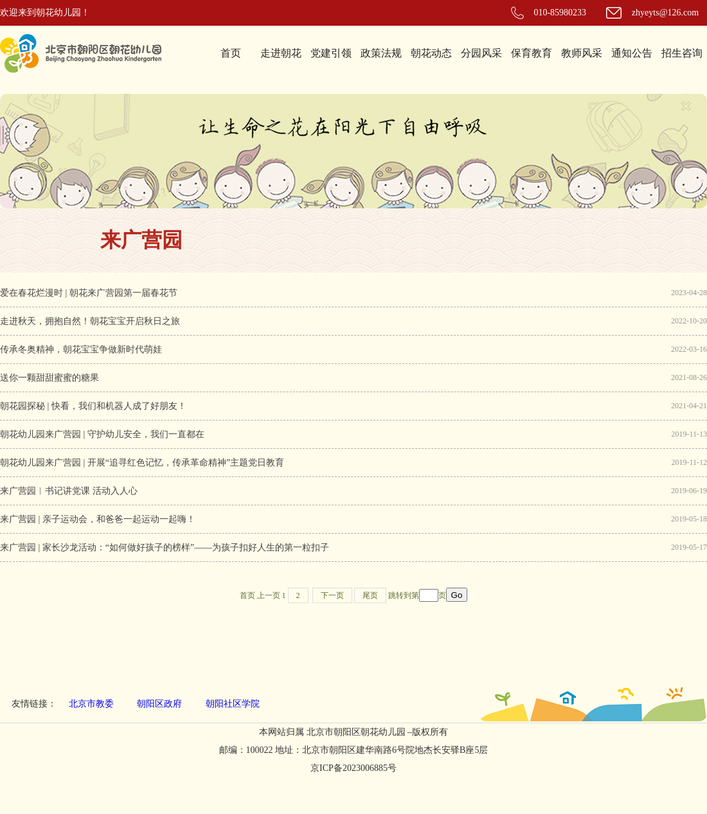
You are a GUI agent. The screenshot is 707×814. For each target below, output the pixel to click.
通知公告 (631, 53)
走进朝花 (280, 53)
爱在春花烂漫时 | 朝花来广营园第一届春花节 (88, 293)
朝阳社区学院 (233, 704)
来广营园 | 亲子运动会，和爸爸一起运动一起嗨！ (97, 519)
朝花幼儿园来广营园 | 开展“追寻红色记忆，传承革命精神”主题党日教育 (142, 462)
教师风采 (581, 53)
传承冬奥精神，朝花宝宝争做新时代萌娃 (81, 349)
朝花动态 (431, 53)
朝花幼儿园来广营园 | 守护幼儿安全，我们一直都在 (102, 434)
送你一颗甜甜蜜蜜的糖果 (49, 378)
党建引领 (331, 53)
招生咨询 (682, 53)
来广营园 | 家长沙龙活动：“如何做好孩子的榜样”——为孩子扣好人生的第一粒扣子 (164, 547)
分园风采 (481, 53)
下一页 (332, 595)
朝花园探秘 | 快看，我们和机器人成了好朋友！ (93, 406)
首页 (230, 53)
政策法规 (381, 53)
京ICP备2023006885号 (353, 768)
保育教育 (531, 53)
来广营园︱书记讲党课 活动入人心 (69, 491)
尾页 (370, 595)
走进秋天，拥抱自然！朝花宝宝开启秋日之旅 (90, 321)
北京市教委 (91, 704)
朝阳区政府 (159, 704)
